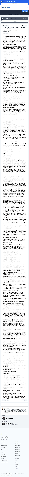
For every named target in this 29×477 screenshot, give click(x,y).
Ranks (16, 462)
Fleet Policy (3, 447)
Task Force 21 (17, 447)
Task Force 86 (17, 453)
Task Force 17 (17, 445)
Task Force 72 (17, 451)
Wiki (16, 460)
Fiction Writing (3, 454)
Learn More (14, 3)
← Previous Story (5, 25)
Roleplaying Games (4, 460)
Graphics (16, 466)
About (8, 14)
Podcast (16, 468)
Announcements (4, 445)
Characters (12, 14)
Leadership (3, 443)
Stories (20, 14)
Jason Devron (6, 408)
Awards (16, 464)
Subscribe (25, 11)
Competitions (3, 456)
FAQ (1, 449)
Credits (5, 474)
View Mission (15, 21)
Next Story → (24, 25)
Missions (16, 14)
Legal (11, 474)
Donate (2, 474)
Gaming (2, 458)
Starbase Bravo (18, 443)
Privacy (8, 474)
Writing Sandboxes (4, 462)
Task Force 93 (17, 455)
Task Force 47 (17, 449)
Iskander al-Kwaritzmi (9, 418)
